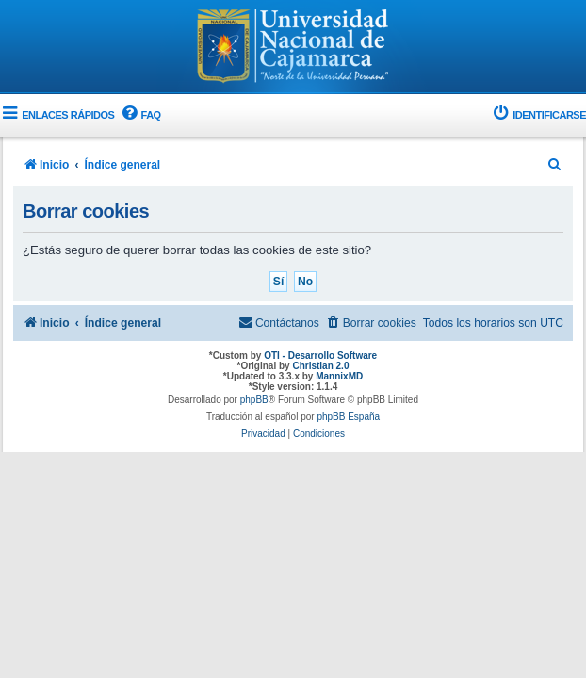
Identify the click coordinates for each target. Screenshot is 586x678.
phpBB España (348, 417)
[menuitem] (139, 115)
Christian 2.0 (320, 366)
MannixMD (339, 376)
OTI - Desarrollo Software (320, 355)
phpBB (254, 400)
